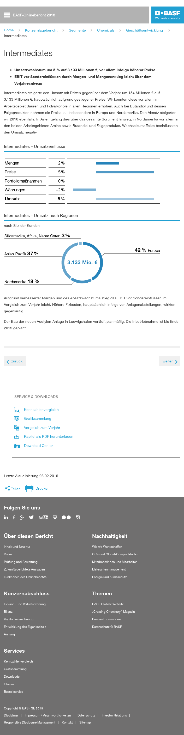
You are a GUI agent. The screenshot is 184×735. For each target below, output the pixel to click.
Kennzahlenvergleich (18, 661)
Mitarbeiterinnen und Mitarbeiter (114, 562)
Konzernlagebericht (41, 30)
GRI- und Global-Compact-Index (115, 554)
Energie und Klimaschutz (109, 577)
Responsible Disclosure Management (29, 722)
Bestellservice (13, 692)
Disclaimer (11, 715)
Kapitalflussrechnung (18, 619)
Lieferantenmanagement (109, 569)
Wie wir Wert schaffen (107, 547)
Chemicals (106, 30)
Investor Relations (114, 715)
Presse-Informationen (107, 619)
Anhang (9, 634)
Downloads (12, 676)
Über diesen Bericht (28, 536)
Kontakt (67, 722)
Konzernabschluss (27, 593)
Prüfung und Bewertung (21, 562)
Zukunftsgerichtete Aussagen (24, 569)
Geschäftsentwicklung (144, 30)
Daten (8, 554)
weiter (168, 361)
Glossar (9, 684)
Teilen (16, 489)
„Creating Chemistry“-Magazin (113, 611)
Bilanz (8, 611)
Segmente (77, 30)
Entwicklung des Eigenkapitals (25, 627)
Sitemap (85, 722)
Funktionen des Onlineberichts (25, 577)
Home (9, 30)
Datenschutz (86, 715)
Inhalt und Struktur (17, 547)
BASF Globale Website (108, 604)
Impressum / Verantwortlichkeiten (48, 715)
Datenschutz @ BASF (107, 627)
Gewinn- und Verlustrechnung (25, 604)
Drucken (42, 488)
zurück (16, 361)
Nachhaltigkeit (109, 536)
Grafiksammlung (15, 669)
